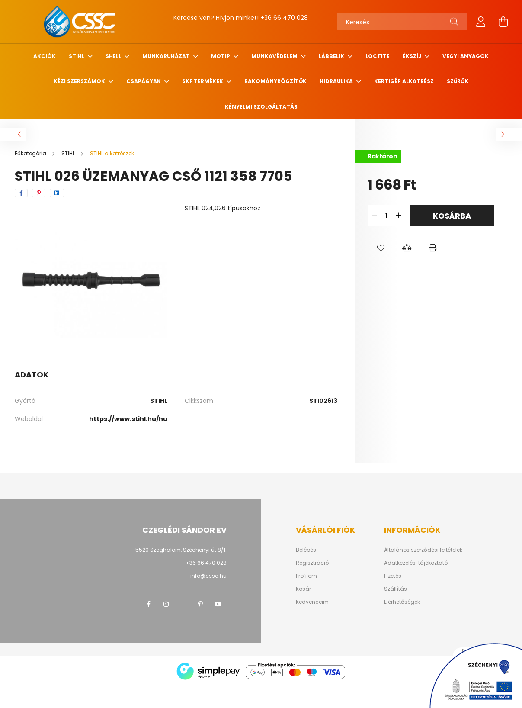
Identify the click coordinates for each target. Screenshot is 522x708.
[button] (380, 248)
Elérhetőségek (402, 602)
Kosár (303, 589)
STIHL (77, 56)
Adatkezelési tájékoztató (416, 563)
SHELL (114, 56)
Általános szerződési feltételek (423, 550)
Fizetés (392, 576)
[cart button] (503, 21)
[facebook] (21, 193)
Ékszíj (413, 56)
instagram (166, 604)
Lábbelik (332, 56)
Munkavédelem (275, 56)
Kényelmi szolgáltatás (261, 106)
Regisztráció (312, 563)
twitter (183, 604)
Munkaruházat (166, 56)
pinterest (200, 604)
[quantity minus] (374, 215)
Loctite (377, 56)
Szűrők (457, 81)
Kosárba (452, 215)
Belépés (306, 550)
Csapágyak (144, 81)
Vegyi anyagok (465, 56)
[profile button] (481, 21)
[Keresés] (402, 21)
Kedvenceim (312, 602)
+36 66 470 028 (284, 17)
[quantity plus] (398, 215)
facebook (148, 604)
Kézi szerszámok (80, 81)
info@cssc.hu (208, 575)
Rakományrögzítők (275, 81)
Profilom (306, 576)
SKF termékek (203, 81)
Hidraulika (337, 81)
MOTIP (221, 56)
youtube (218, 604)
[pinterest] (38, 193)
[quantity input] (386, 215)
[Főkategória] (31, 153)
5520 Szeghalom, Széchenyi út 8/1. (181, 550)
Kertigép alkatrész (404, 81)
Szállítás (395, 589)
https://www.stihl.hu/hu (128, 419)
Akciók (44, 56)
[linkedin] (57, 193)
